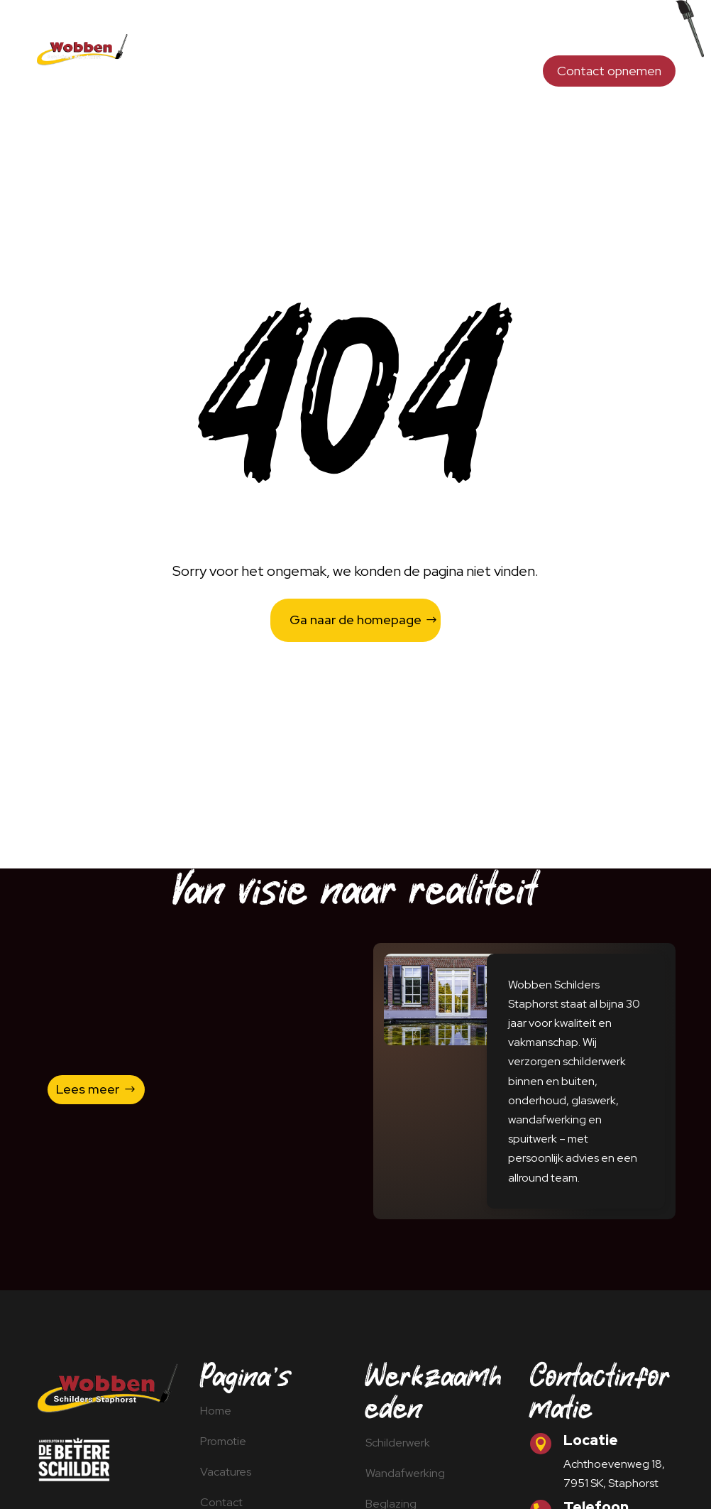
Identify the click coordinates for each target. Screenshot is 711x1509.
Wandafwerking (382, 34)
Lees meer (87, 1089)
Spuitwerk (647, 34)
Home (220, 34)
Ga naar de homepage (355, 619)
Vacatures (498, 76)
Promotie (428, 76)
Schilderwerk (288, 34)
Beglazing (468, 34)
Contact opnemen (609, 70)
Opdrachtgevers (557, 34)
